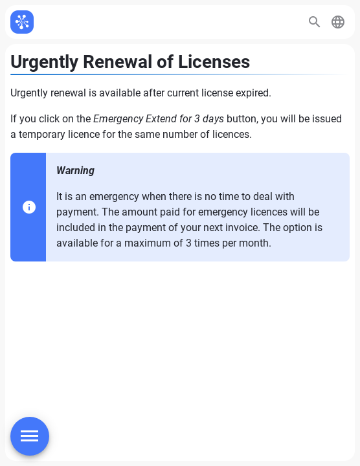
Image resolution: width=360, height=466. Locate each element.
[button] (338, 22)
